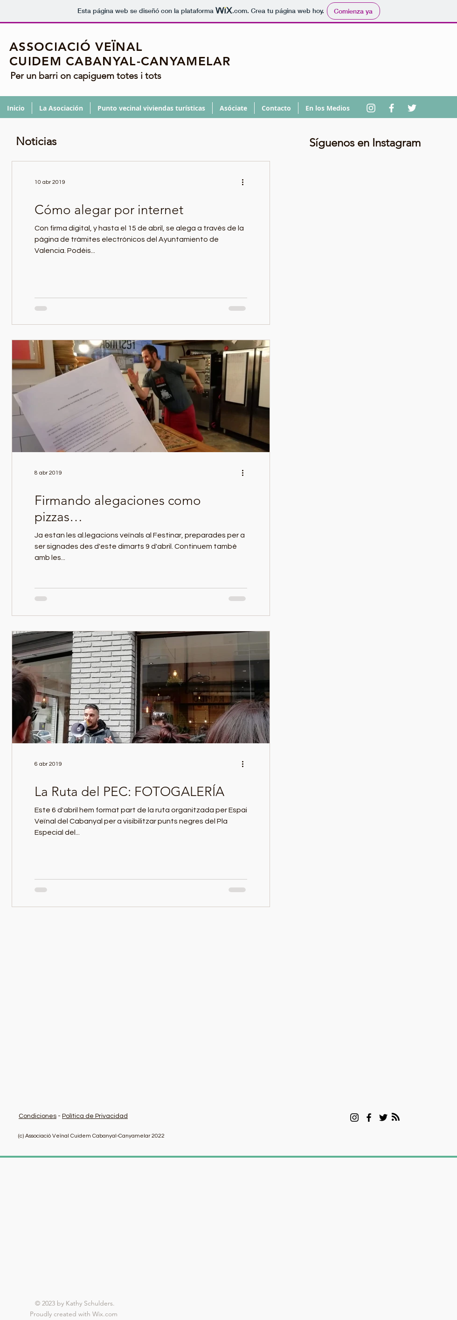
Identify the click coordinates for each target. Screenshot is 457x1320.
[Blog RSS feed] (396, 1117)
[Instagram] (354, 1117)
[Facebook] (368, 1117)
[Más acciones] (245, 182)
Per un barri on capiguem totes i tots (85, 75)
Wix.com (105, 1314)
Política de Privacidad (95, 1116)
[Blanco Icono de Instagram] (371, 108)
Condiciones (37, 1116)
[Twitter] (383, 1117)
